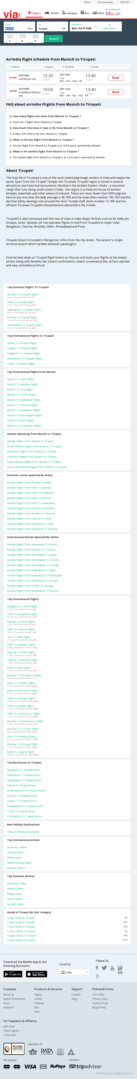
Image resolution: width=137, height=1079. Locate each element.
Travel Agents (11, 1030)
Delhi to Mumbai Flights (21, 644)
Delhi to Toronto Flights (21, 683)
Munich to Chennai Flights (22, 405)
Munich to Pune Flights (20, 420)
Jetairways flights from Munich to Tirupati (32, 451)
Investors (8, 1007)
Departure (77, 24)
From (8, 24)
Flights (38, 994)
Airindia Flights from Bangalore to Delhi (30, 523)
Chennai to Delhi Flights (21, 652)
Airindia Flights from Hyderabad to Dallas (31, 570)
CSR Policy (98, 994)
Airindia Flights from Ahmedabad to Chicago (33, 565)
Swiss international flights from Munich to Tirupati (37, 467)
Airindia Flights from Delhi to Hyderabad (30, 503)
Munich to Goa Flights (20, 389)
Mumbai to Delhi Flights (21, 621)
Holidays (39, 1003)
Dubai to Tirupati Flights (21, 363)
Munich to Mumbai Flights (22, 384)
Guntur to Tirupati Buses (21, 785)
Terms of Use (100, 1003)
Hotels (38, 998)
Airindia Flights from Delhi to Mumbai (29, 487)
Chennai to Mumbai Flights (23, 660)
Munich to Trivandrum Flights (24, 425)
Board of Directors (14, 998)
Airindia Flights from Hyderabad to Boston (32, 544)
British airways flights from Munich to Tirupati (34, 446)
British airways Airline (19, 862)
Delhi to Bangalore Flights (22, 614)
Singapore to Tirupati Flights (23, 353)
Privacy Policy (100, 998)
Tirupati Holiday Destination (23, 831)
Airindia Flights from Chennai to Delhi (29, 518)
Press (6, 1003)
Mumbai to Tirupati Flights (22, 294)
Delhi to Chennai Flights (21, 629)
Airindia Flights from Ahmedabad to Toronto (33, 560)
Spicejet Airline (15, 904)
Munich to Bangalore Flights (23, 410)
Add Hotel (9, 1026)
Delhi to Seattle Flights (20, 706)
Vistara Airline (15, 899)
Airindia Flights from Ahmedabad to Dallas (32, 554)
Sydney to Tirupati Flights (22, 343)
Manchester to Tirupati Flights (24, 358)
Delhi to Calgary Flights (20, 752)
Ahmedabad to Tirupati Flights (25, 325)
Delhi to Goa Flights (19, 667)
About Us (8, 994)
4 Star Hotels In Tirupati (67, 917)
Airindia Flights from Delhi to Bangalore (30, 492)
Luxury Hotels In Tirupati (67, 931)
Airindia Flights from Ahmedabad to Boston (33, 591)
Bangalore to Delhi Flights (22, 606)
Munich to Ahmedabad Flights (24, 415)
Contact (76, 994)
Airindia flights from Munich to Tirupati (30, 441)
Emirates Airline (16, 868)
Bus (36, 1007)
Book (115, 77)
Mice (37, 1011)
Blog (74, 998)
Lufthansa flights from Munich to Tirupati (31, 456)
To (39, 24)
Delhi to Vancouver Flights (22, 690)
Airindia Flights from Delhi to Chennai (29, 498)
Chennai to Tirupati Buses (22, 795)
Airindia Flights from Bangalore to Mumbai (32, 529)
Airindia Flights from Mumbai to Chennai (31, 513)
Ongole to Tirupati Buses (22, 800)
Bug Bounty (99, 1007)
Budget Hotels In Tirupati (67, 935)
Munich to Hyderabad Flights (24, 400)
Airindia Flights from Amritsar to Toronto (31, 549)
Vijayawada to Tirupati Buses (24, 780)
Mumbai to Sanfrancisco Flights (25, 721)
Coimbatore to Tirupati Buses (24, 816)
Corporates (9, 1035)
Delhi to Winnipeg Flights (21, 736)
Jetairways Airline (17, 847)
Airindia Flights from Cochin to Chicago (30, 585)
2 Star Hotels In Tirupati (67, 926)
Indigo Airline (14, 893)
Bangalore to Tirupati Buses (23, 770)
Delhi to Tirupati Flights (21, 302)
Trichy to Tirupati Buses (21, 811)
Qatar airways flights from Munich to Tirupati (34, 461)
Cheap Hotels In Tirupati (67, 940)
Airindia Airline (15, 852)
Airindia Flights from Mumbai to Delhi (29, 482)
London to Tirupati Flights (22, 348)
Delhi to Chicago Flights (21, 698)
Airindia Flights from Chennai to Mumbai (31, 508)
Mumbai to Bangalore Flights (24, 675)
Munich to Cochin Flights (21, 394)
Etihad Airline (14, 857)
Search (53, 39)
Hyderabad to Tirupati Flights (24, 309)
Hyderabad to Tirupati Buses (24, 775)
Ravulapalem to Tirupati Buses (25, 806)
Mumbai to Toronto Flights (23, 729)
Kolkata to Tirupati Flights (22, 317)
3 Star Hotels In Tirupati (67, 922)
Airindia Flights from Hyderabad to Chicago (32, 580)
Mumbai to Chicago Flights (23, 744)
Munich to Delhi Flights (20, 379)
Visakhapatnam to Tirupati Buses (26, 790)
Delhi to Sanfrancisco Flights (24, 713)
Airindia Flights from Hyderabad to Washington (34, 575)
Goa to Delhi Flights (19, 637)
